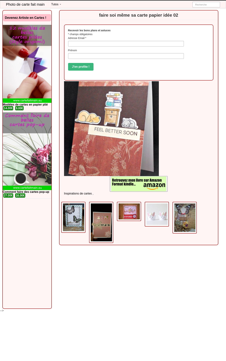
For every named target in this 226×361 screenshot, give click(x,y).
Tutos (56, 4)
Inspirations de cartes (78, 193)
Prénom (72, 50)
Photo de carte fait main (25, 4)
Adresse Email (77, 38)
